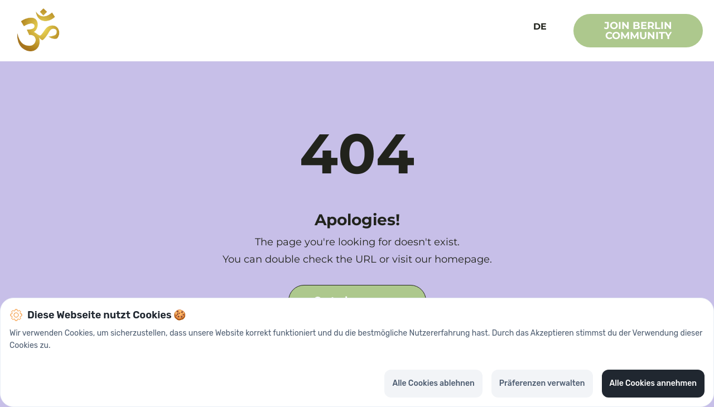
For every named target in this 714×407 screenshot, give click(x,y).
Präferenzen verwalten (542, 383)
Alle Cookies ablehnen (433, 383)
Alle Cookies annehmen (653, 383)
